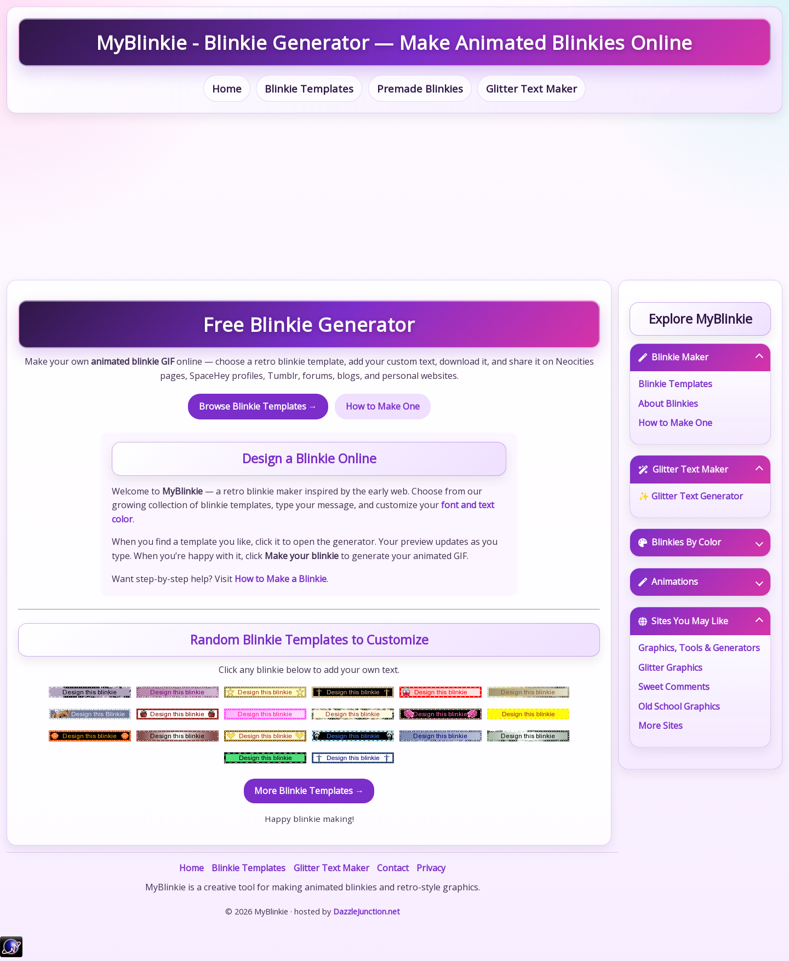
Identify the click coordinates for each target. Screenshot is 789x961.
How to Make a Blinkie (281, 579)
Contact (393, 868)
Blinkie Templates (309, 88)
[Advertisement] (394, 196)
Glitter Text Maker (531, 88)
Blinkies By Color (700, 542)
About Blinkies (668, 404)
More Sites (660, 726)
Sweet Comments (674, 687)
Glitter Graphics (670, 667)
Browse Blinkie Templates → (258, 406)
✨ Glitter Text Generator (690, 496)
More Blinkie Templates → (309, 791)
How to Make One (383, 406)
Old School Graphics (679, 706)
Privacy (430, 868)
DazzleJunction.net (366, 911)
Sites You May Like (700, 621)
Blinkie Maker (700, 357)
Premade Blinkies (420, 88)
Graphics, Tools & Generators (699, 648)
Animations (700, 582)
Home (227, 88)
